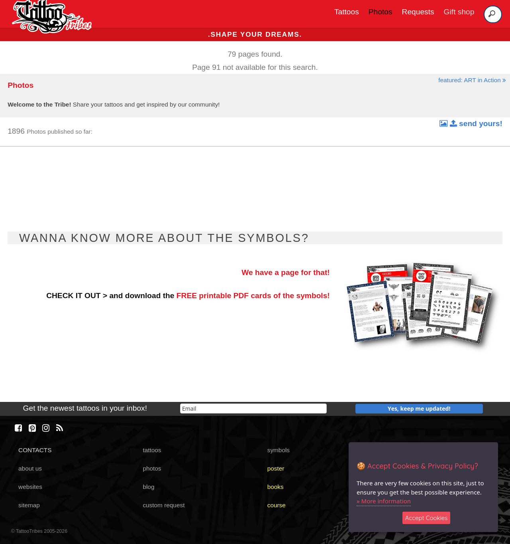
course (276, 505)
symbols (278, 450)
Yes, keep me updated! (419, 408)
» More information (384, 501)
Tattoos (346, 12)
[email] (253, 408)
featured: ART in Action (472, 80)
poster (275, 468)
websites (30, 486)
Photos (380, 12)
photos (152, 468)
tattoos (152, 450)
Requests (418, 12)
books (275, 486)
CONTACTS (34, 450)
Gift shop (459, 12)
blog (148, 486)
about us (30, 468)
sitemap (29, 505)
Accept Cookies (426, 518)
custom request (163, 505)
